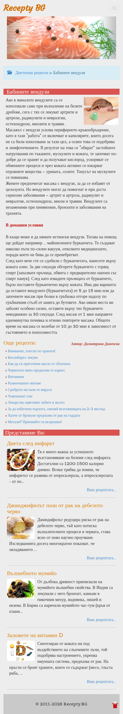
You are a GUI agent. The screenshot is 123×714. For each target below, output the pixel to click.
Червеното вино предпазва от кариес (35, 370)
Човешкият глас (19, 396)
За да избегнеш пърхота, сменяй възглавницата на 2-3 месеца (55, 408)
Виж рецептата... (101, 489)
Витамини (14, 376)
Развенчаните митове (23, 383)
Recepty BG (24, 8)
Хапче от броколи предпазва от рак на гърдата (42, 415)
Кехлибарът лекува (21, 357)
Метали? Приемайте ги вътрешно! (33, 421)
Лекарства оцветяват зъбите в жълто (35, 402)
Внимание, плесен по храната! (30, 351)
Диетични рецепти (27, 72)
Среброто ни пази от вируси (28, 389)
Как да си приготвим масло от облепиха (37, 363)
